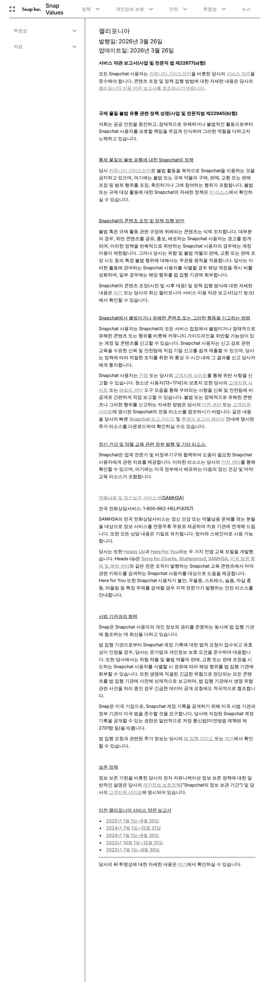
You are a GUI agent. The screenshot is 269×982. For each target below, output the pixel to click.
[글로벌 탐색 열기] (12, 9)
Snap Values (54, 9)
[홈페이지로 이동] (31, 9)
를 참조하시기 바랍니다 (151, 88)
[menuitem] (45, 30)
